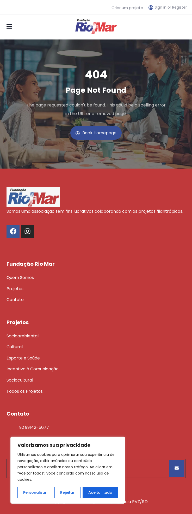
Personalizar (35, 492)
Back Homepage (96, 133)
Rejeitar (67, 492)
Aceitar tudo (100, 492)
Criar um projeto (127, 7)
